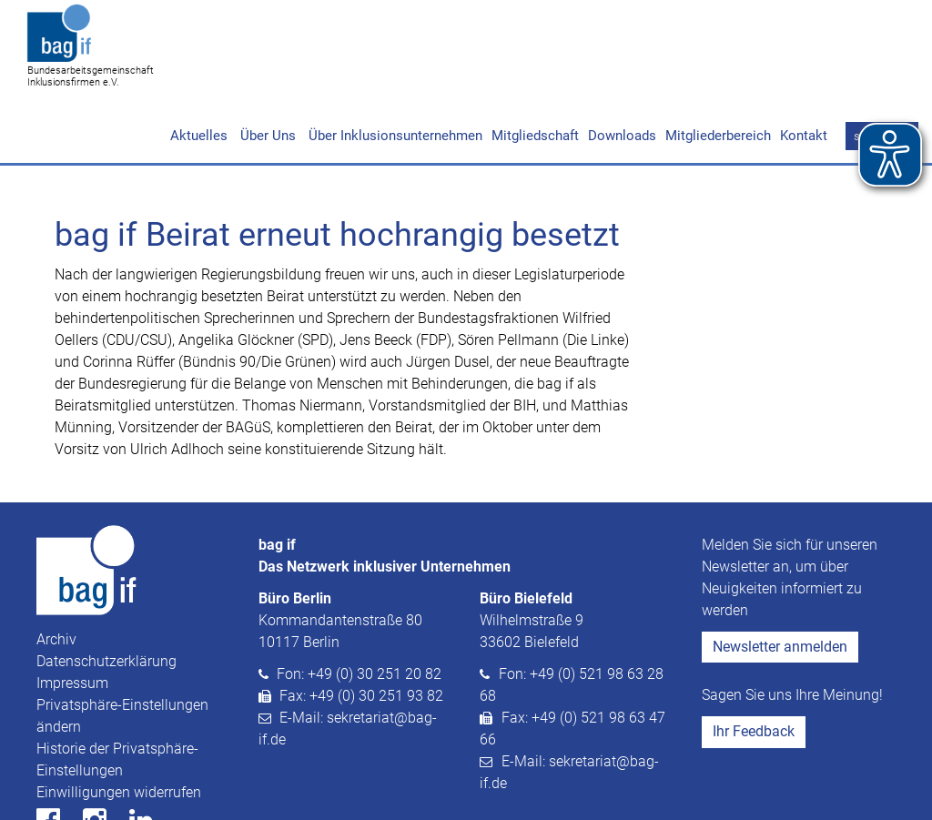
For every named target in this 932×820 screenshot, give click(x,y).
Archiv (56, 569)
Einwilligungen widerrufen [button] (118, 722)
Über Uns (266, 65)
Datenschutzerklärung (106, 591)
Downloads (622, 65)
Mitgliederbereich (718, 65)
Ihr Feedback (754, 661)
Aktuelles (199, 65)
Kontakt (803, 65)
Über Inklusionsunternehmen (393, 65)
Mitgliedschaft (535, 65)
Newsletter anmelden (780, 576)
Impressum (72, 613)
